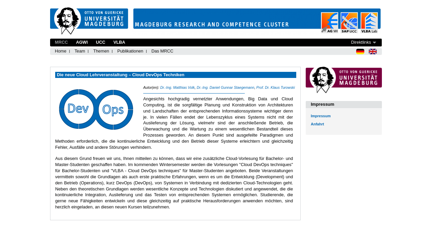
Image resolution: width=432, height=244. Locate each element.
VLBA (119, 42)
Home (60, 51)
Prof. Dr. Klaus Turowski (275, 87)
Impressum (321, 116)
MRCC (61, 42)
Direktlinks (361, 42)
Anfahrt (317, 124)
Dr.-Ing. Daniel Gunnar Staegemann (225, 87)
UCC (100, 42)
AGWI (82, 42)
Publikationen (130, 51)
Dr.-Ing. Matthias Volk (177, 87)
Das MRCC (162, 51)
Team (79, 51)
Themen (101, 51)
